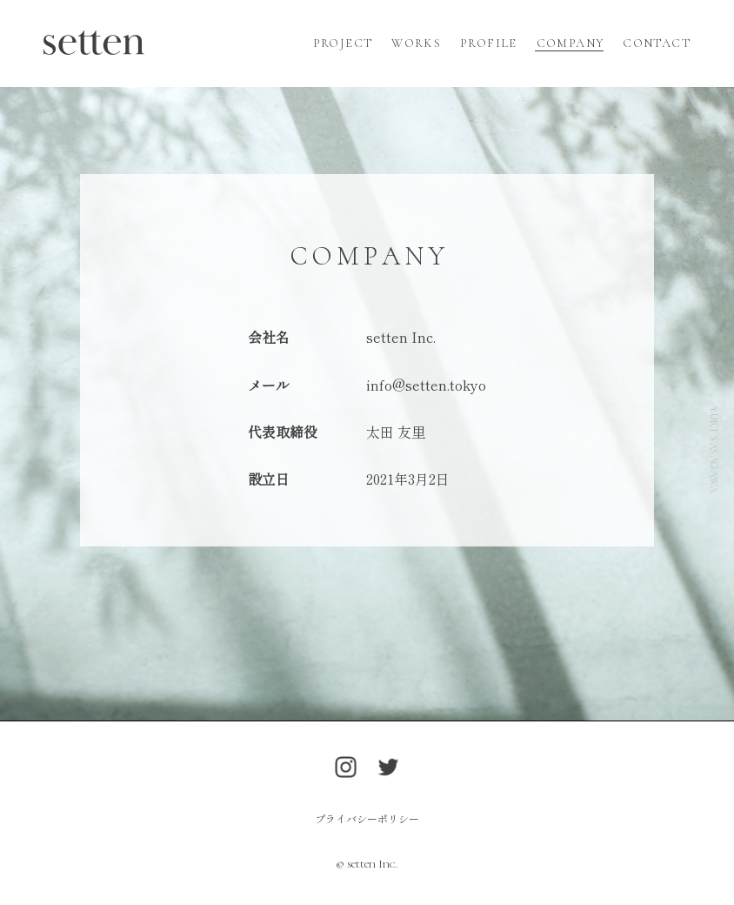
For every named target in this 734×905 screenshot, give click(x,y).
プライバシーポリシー (367, 818)
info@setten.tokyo (426, 384)
